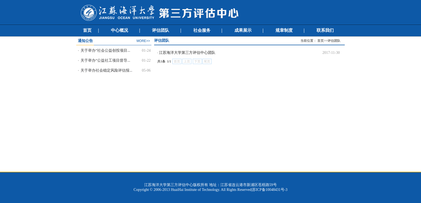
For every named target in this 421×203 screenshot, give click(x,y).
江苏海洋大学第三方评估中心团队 (187, 53)
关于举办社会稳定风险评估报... (106, 70)
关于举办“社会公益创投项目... (105, 50)
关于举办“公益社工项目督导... (105, 60)
